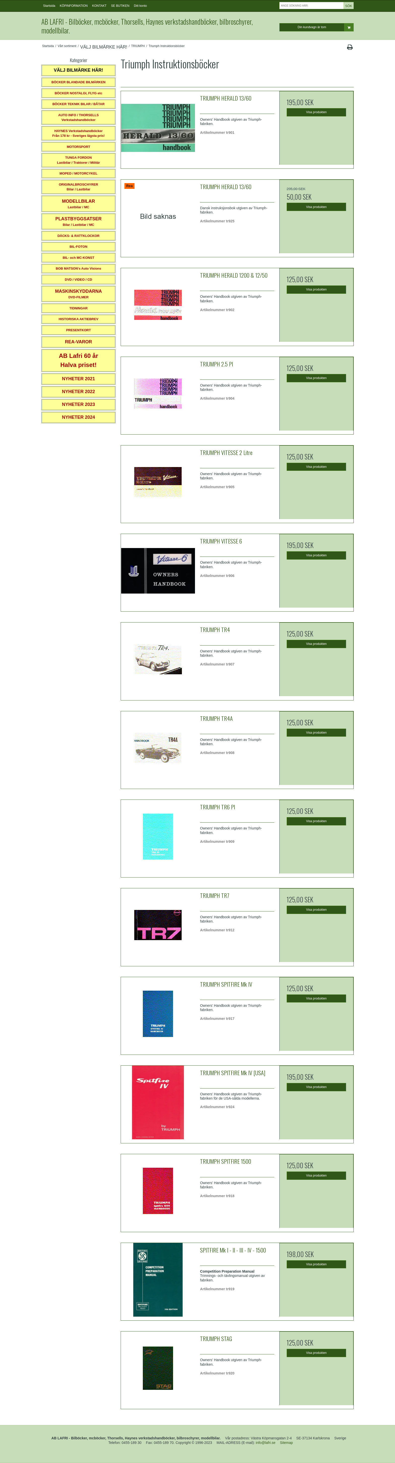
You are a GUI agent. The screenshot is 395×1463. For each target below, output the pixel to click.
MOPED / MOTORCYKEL (78, 173)
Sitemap (286, 1443)
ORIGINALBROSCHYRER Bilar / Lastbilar (78, 187)
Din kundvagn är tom (325, 27)
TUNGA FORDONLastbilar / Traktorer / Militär (78, 160)
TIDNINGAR (78, 308)
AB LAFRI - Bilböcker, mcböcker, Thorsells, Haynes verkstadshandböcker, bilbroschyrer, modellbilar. (147, 26)
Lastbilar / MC (78, 204)
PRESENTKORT (78, 330)
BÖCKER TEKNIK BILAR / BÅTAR (78, 104)
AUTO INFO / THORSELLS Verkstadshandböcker (78, 117)
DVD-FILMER (78, 294)
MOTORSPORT (78, 147)
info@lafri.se (265, 1443)
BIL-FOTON (78, 246)
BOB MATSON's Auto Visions (78, 268)
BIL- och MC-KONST (78, 258)
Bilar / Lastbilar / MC (78, 221)
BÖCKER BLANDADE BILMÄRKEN (78, 82)
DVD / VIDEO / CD (78, 279)
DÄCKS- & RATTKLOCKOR (78, 236)
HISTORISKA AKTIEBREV (78, 319)
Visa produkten (316, 112)
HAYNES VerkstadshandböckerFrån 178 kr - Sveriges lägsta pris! (78, 133)
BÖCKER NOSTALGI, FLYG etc (78, 93)
